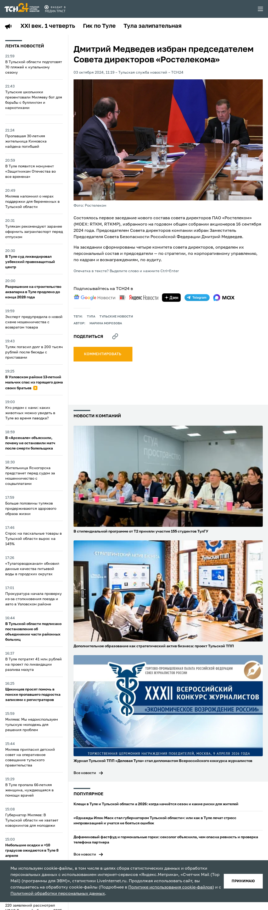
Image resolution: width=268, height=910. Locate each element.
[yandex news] (138, 297)
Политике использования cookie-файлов (170, 887)
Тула (91, 316)
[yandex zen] (171, 297)
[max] (223, 297)
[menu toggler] (261, 9)
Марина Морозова (106, 323)
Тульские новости (116, 316)
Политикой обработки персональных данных (57, 894)
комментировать (103, 354)
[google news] (94, 297)
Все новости (85, 773)
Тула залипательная (153, 26)
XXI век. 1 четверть (47, 26)
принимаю (243, 881)
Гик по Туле (99, 26)
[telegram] (197, 297)
